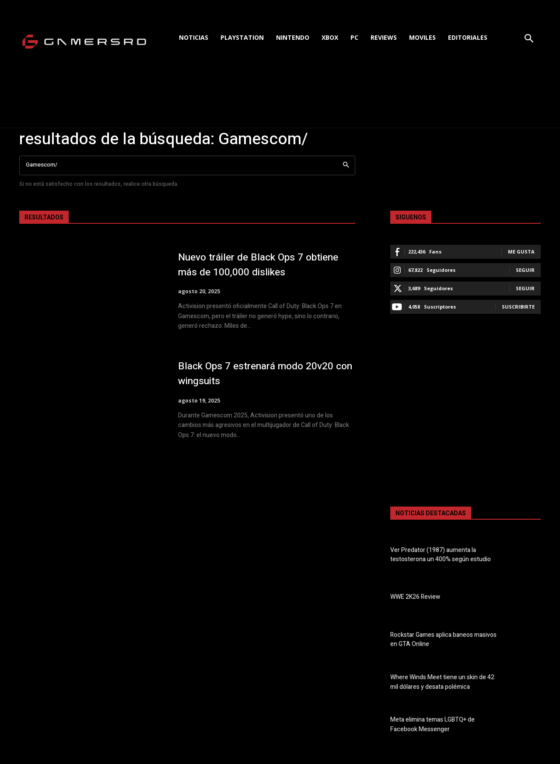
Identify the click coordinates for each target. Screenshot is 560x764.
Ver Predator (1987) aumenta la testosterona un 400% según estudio (440, 554)
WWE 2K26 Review (415, 597)
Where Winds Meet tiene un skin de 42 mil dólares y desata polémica (442, 682)
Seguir (525, 270)
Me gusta (521, 251)
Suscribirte (518, 306)
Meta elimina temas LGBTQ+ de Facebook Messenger (432, 724)
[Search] (345, 165)
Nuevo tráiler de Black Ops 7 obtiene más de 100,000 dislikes (264, 265)
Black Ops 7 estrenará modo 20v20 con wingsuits (262, 374)
